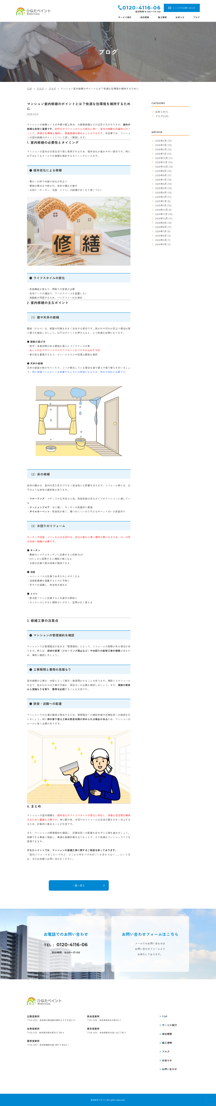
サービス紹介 (125, 17)
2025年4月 (161, 192)
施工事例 (162, 17)
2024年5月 (161, 240)
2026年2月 (161, 149)
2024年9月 (161, 222)
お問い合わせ (169, 1069)
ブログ (196, 17)
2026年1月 (161, 153)
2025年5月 (161, 188)
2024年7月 (161, 231)
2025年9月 (161, 171)
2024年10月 (161, 218)
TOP (164, 1016)
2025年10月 (161, 166)
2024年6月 (161, 235)
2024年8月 (161, 227)
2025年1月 (161, 205)
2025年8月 (161, 175)
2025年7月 (161, 179)
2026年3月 (161, 145)
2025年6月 (161, 184)
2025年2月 (161, 201)
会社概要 (144, 17)
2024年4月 (161, 244)
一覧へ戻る (78, 885)
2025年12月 (161, 158)
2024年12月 (161, 209)
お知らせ (180, 17)
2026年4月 (161, 140)
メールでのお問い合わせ (184, 7)
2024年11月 (161, 214)
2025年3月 (161, 197)
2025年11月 (161, 162)
